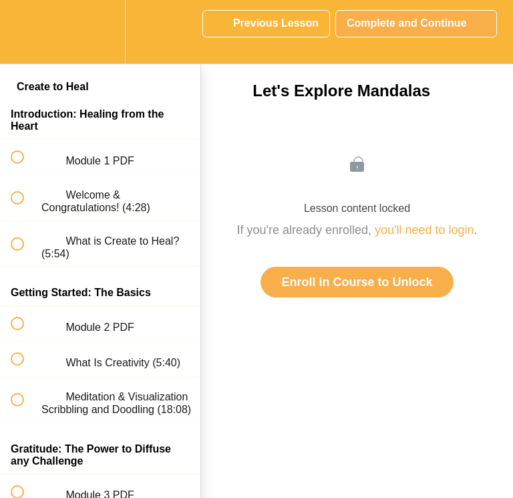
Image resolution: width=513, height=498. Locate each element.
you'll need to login (424, 230)
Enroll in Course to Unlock (356, 282)
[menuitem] (100, 32)
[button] (24, 32)
